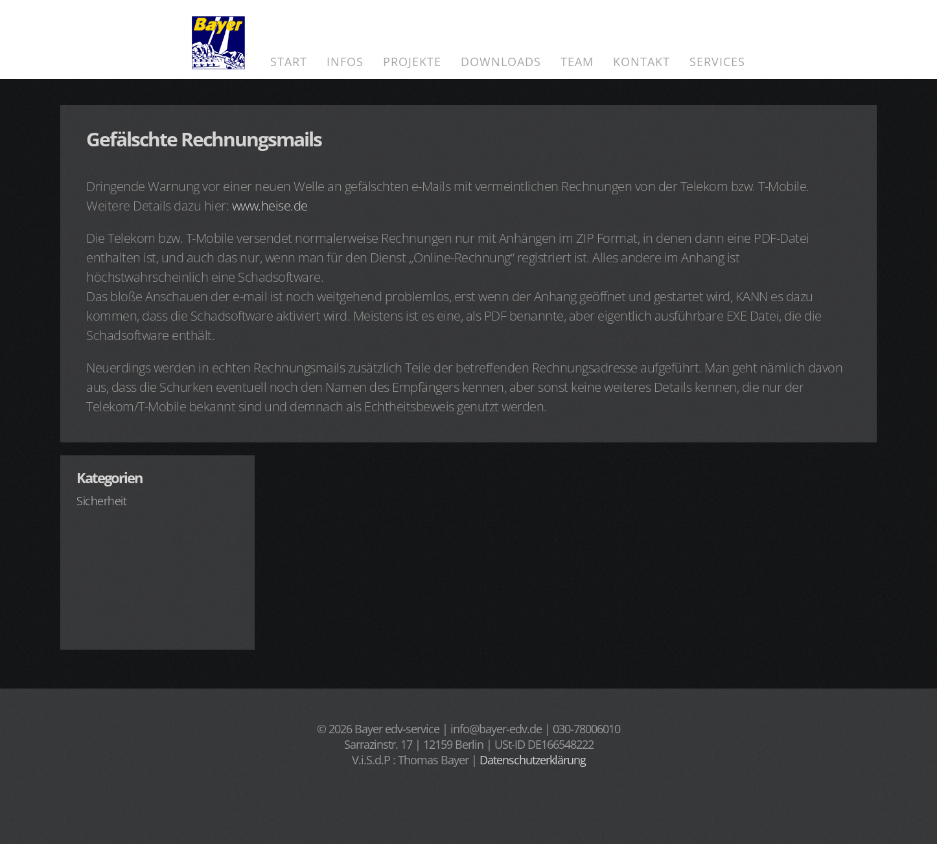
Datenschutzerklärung (533, 760)
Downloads (501, 61)
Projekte (412, 61)
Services (717, 61)
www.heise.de (270, 205)
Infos (345, 61)
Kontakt (641, 61)
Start (288, 61)
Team (577, 61)
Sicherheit (101, 500)
